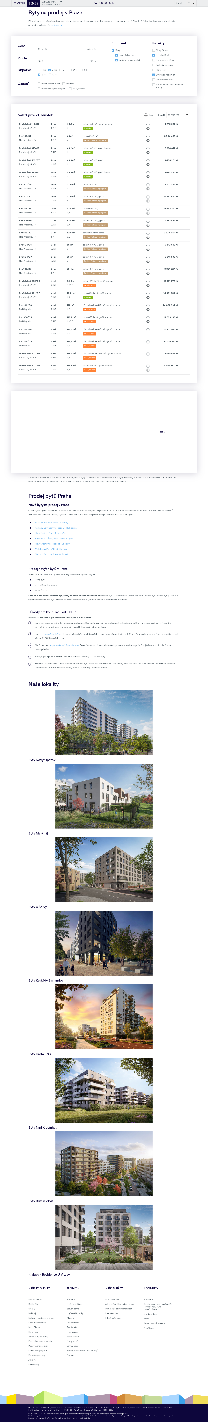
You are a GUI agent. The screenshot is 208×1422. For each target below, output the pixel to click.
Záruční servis (73, 1309)
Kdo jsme (71, 1300)
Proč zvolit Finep (74, 1304)
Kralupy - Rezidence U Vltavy (41, 1318)
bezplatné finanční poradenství (64, 645)
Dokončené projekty (37, 1351)
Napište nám (149, 1328)
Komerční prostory (36, 1355)
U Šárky (31, 1309)
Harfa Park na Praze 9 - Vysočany (51, 533)
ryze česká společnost (51, 634)
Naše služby (114, 1288)
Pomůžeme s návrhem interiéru (118, 1309)
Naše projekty (39, 1288)
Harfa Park (33, 1332)
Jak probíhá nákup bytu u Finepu (119, 1304)
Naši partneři (72, 1341)
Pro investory (73, 1337)
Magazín (70, 1318)
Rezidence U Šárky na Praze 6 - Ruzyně (54, 539)
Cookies (70, 1355)
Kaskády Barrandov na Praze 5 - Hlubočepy (56, 528)
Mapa (146, 1319)
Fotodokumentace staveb (40, 1341)
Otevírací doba (150, 1314)
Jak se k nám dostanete (154, 1323)
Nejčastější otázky (75, 1314)
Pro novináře (72, 1332)
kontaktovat (57, 25)
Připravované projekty (38, 1346)
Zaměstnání (72, 1327)
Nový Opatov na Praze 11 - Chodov (52, 544)
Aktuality (32, 1360)
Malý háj (32, 1314)
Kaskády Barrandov (37, 1323)
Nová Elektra (34, 1327)
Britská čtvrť (33, 1304)
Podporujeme (73, 1323)
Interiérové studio (113, 1318)
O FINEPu (73, 1288)
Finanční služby (112, 1300)
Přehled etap (33, 1365)
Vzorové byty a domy (38, 1337)
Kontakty (180, 3)
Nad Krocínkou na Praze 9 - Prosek (51, 555)
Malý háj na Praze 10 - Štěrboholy (51, 549)
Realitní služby (111, 1314)
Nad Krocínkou (35, 1300)
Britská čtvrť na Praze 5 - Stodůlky (51, 523)
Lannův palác (72, 1346)
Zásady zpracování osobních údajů (82, 1351)
